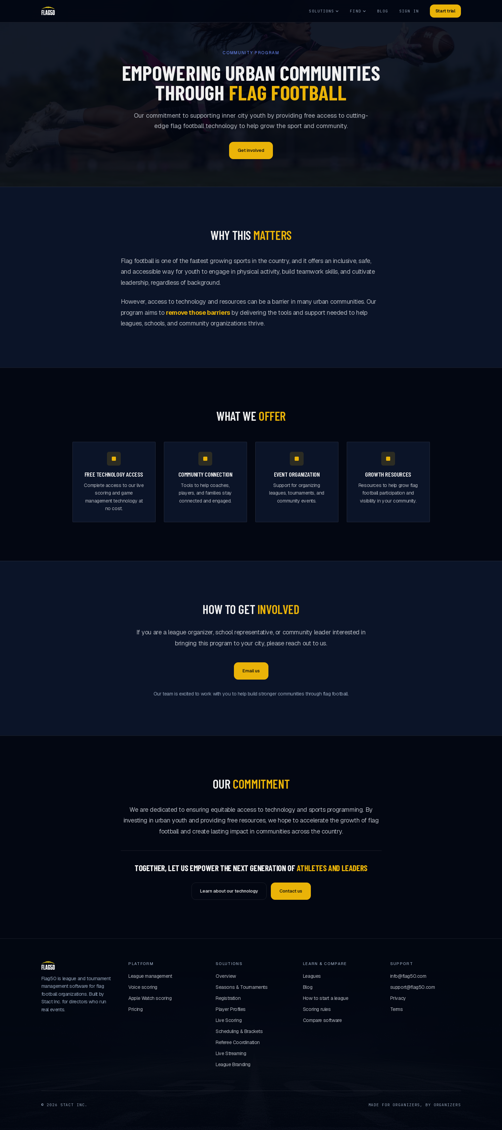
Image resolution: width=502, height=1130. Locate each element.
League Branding (233, 1064)
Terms (396, 1009)
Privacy (398, 998)
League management (150, 976)
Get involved (251, 150)
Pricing (135, 1009)
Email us (251, 671)
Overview (226, 976)
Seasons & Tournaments (242, 987)
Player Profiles (231, 1009)
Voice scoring (142, 987)
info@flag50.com (408, 976)
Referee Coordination (238, 1042)
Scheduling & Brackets (239, 1031)
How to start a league (325, 998)
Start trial (445, 11)
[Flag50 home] (48, 11)
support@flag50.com (412, 987)
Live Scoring (229, 1020)
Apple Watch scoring (149, 998)
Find (358, 11)
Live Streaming (231, 1053)
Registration (228, 998)
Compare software (322, 1020)
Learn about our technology (229, 891)
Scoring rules (317, 1009)
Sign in (409, 11)
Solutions (324, 11)
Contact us (290, 891)
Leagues (312, 976)
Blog (382, 11)
